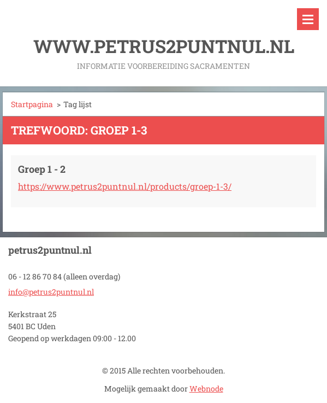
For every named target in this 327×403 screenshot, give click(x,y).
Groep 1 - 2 (42, 169)
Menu (308, 19)
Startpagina (32, 104)
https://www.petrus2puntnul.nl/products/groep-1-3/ (124, 186)
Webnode (206, 388)
